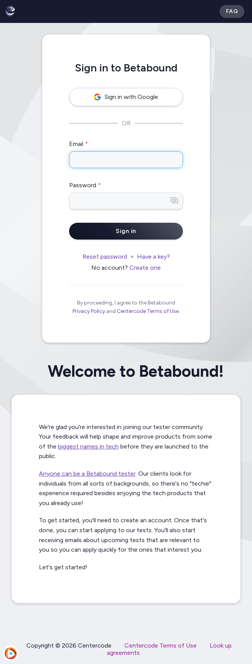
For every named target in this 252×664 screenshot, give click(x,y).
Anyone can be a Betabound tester (87, 473)
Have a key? (153, 256)
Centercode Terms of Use (148, 311)
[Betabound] (10, 11)
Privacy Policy (89, 311)
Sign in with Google (126, 96)
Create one (145, 267)
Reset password (104, 256)
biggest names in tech (88, 446)
